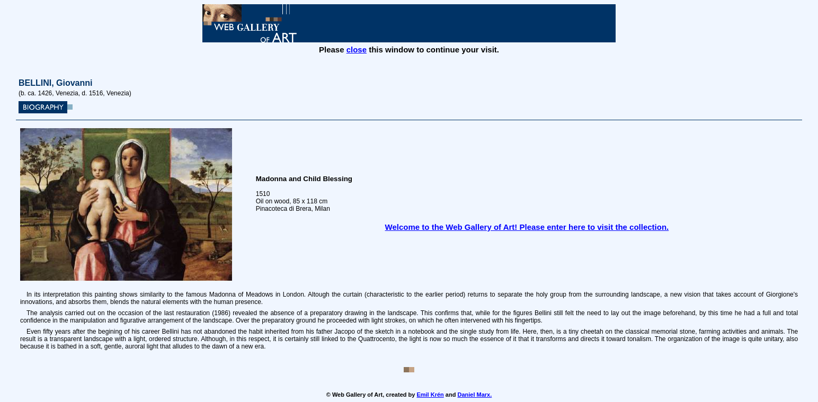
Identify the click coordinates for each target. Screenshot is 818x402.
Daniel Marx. (474, 394)
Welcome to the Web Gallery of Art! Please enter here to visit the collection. (527, 226)
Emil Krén (429, 394)
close (356, 49)
